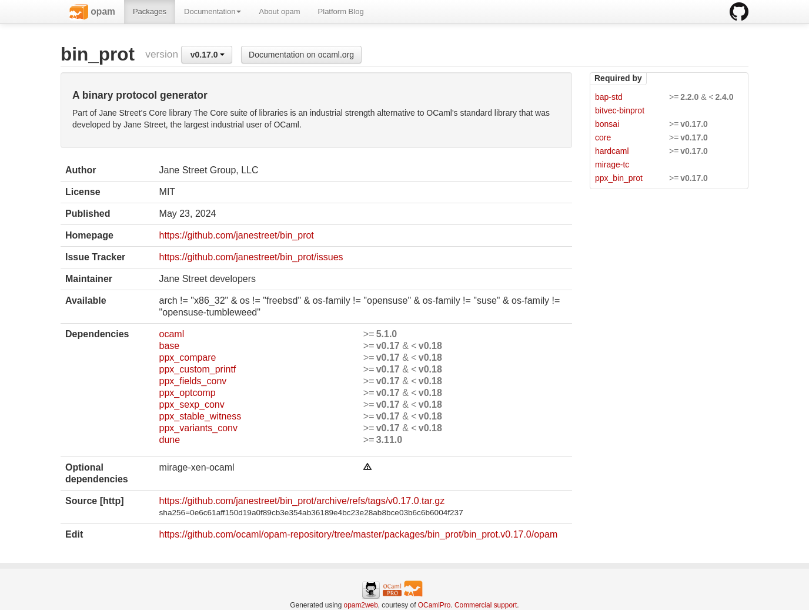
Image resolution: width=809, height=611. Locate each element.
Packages (149, 11)
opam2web (361, 605)
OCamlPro (434, 605)
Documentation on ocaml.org (301, 54)
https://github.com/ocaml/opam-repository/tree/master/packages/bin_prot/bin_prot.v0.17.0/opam (358, 534)
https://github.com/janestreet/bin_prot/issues (251, 257)
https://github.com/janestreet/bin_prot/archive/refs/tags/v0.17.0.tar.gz (302, 501)
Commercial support (485, 605)
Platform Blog (341, 11)
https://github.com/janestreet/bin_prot (236, 235)
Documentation (212, 11)
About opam (279, 11)
